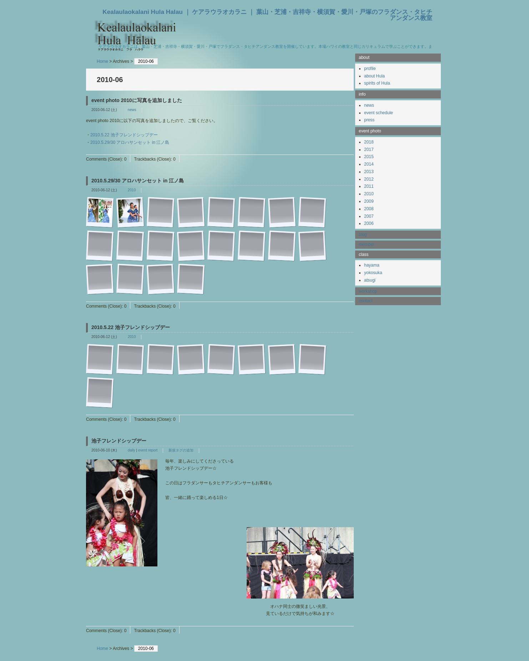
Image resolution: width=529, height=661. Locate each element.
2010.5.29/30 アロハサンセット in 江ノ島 (129, 142)
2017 (369, 149)
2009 (369, 201)
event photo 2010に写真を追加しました (136, 100)
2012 (369, 179)
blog (363, 234)
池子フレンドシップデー (118, 441)
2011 (369, 186)
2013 (369, 171)
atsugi (370, 280)
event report (147, 450)
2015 (369, 156)
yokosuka (373, 272)
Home (102, 61)
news (132, 110)
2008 (369, 208)
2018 (369, 142)
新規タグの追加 (180, 450)
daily (131, 450)
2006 (369, 223)
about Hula (374, 76)
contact (366, 300)
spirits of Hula (377, 83)
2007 (369, 216)
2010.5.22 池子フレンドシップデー (124, 134)
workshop (368, 291)
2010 (132, 190)
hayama (371, 265)
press (369, 119)
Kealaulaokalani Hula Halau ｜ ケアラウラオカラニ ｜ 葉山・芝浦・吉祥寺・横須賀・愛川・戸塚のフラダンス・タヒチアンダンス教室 (267, 14)
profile (370, 68)
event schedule (378, 112)
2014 (369, 164)
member (366, 244)
